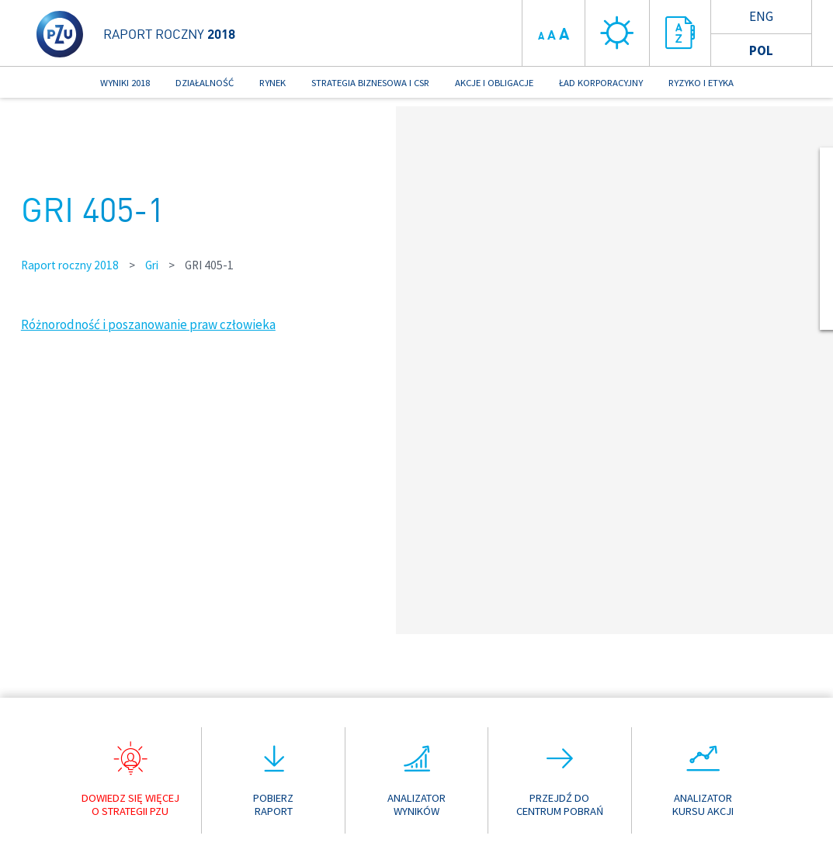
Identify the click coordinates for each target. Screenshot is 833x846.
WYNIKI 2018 (125, 82)
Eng (761, 16)
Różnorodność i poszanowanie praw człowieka (148, 324)
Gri (151, 265)
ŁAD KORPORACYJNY (601, 82)
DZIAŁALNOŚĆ (204, 82)
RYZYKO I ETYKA (701, 82)
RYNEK (272, 82)
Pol (761, 50)
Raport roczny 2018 (70, 265)
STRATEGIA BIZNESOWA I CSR (370, 82)
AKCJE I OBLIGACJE (494, 82)
